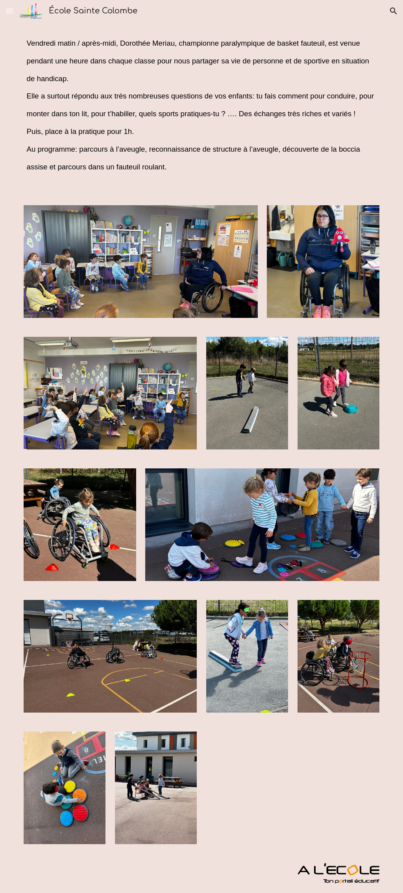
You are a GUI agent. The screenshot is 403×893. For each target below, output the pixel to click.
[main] (202, 109)
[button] (9, 11)
